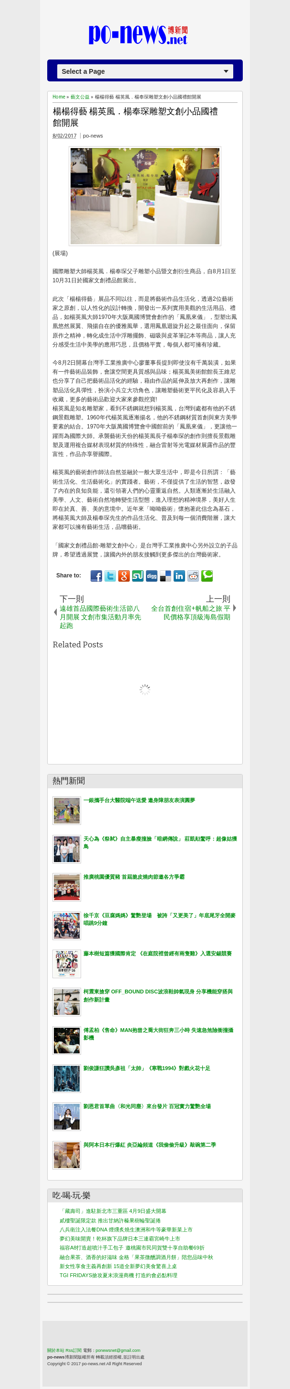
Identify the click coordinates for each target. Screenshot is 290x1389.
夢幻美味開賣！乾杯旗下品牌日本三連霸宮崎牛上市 (120, 1238)
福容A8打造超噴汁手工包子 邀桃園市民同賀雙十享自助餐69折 (132, 1247)
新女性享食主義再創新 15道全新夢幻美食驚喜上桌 (118, 1266)
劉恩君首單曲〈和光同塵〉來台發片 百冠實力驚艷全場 (147, 1106)
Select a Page (83, 71)
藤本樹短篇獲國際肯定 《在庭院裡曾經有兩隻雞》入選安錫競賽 (157, 953)
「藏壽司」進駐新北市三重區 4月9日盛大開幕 (113, 1211)
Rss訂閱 (74, 1350)
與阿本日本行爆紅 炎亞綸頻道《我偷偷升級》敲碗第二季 (149, 1145)
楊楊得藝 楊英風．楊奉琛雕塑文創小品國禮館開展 (135, 118)
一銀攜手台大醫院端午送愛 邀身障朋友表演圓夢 (139, 800)
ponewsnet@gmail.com (118, 1350)
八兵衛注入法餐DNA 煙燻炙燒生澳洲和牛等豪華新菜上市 (126, 1229)
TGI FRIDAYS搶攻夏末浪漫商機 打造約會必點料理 (118, 1275)
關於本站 (55, 1350)
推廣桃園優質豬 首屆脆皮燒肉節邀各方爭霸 (134, 877)
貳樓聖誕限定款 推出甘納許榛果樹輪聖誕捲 (110, 1220)
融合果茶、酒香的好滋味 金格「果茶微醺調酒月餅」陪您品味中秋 (136, 1257)
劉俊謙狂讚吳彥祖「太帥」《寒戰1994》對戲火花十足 (146, 1068)
